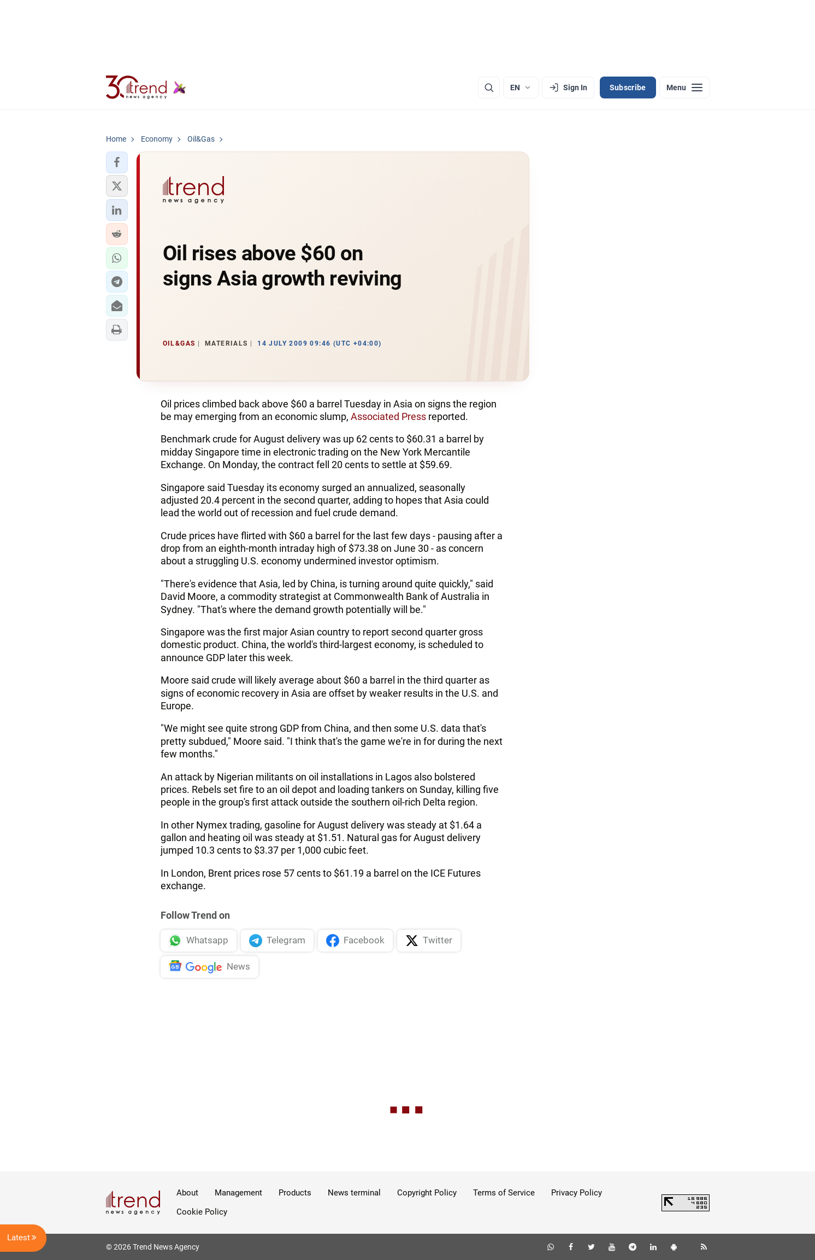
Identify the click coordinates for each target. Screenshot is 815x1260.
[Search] (489, 87)
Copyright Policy (427, 1193)
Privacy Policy (576, 1193)
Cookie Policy (201, 1212)
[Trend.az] (146, 87)
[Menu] (684, 87)
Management (238, 1193)
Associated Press (388, 416)
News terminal (354, 1193)
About (187, 1193)
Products (295, 1193)
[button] (117, 162)
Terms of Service (504, 1193)
